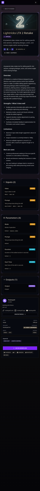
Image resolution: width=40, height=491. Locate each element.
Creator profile (20, 314)
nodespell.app (20, 310)
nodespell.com (8, 310)
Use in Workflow (20, 348)
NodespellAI (31, 310)
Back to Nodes (8, 9)
